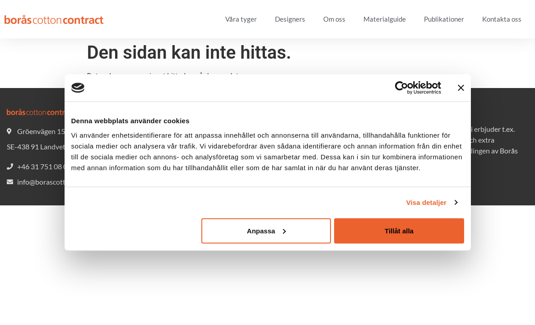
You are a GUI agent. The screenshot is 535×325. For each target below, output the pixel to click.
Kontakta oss (501, 19)
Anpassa (266, 230)
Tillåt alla (399, 230)
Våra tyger (241, 19)
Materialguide (384, 19)
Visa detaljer (426, 202)
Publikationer (444, 19)
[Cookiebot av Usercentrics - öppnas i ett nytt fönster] (401, 88)
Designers (290, 19)
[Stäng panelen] (461, 88)
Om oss (334, 19)
